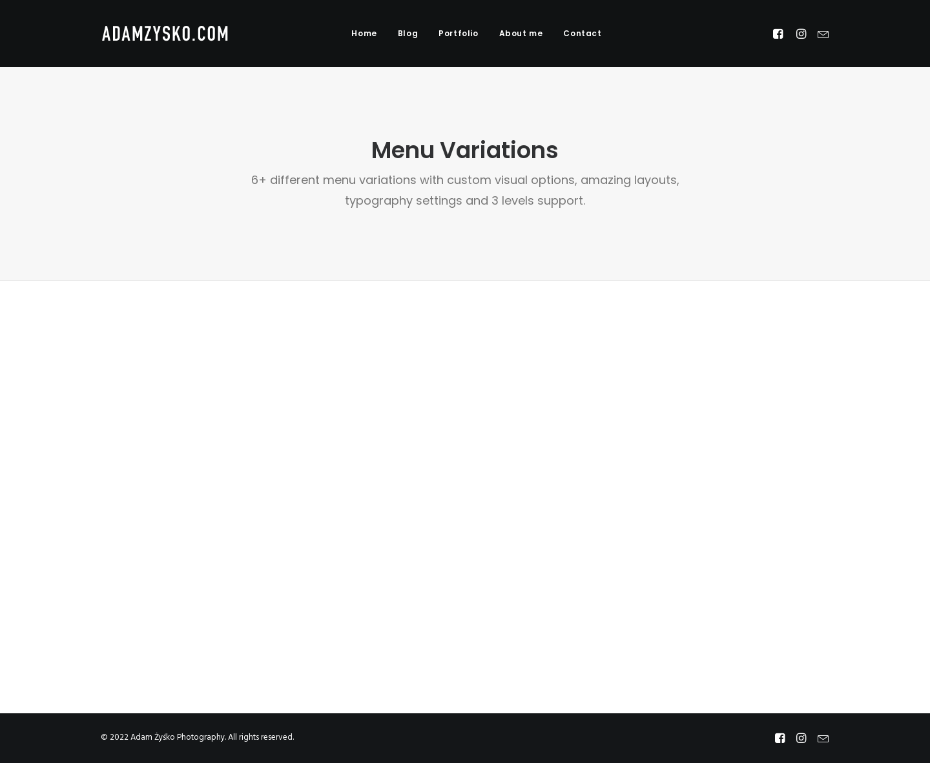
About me (521, 33)
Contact (582, 33)
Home (364, 33)
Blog (408, 33)
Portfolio (458, 33)
